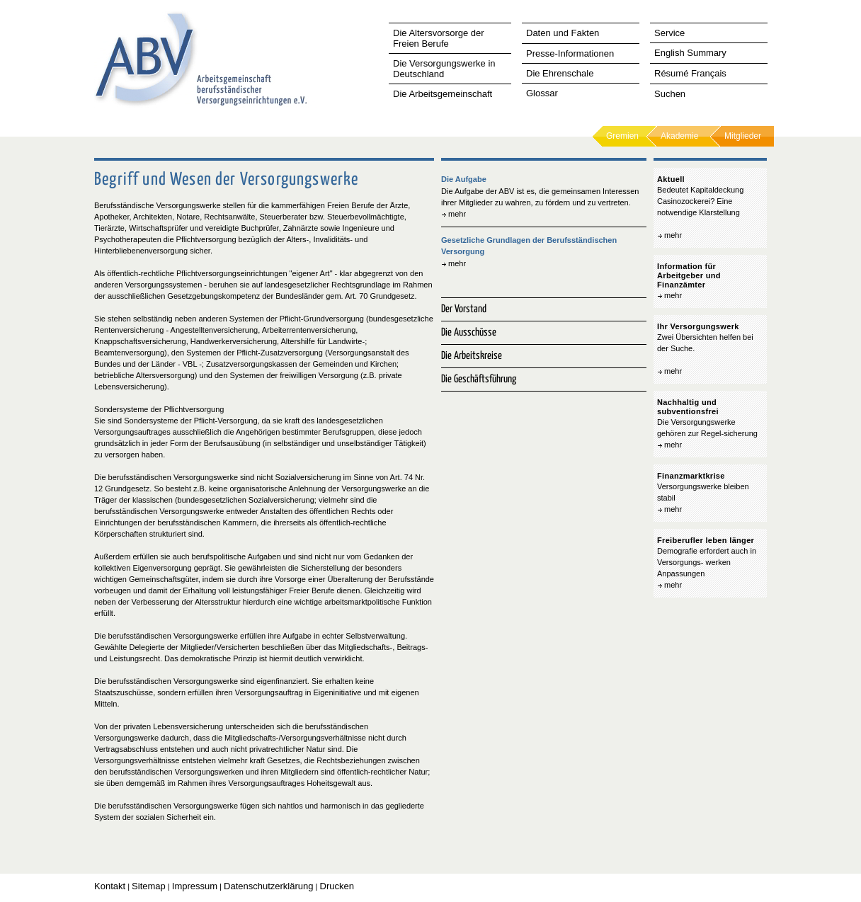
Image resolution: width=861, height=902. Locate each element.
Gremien (622, 136)
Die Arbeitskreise (471, 355)
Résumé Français (690, 73)
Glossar (542, 93)
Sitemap (149, 886)
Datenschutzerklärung (268, 886)
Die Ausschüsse (468, 332)
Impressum (194, 886)
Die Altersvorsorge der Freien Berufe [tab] (438, 38)
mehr (457, 214)
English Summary (690, 52)
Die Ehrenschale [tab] (559, 73)
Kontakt (109, 886)
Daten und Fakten (562, 33)
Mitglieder (742, 136)
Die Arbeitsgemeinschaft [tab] (442, 94)
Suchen (669, 94)
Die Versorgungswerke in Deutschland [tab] (444, 68)
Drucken (337, 886)
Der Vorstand (463, 309)
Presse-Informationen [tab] (570, 53)
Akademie (679, 136)
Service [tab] (669, 33)
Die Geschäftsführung (478, 379)
